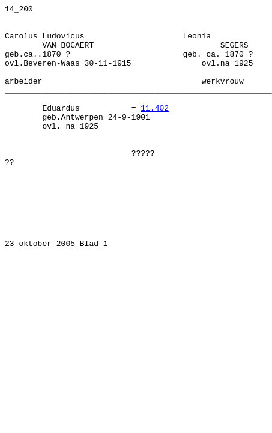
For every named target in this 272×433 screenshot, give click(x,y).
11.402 (155, 129)
